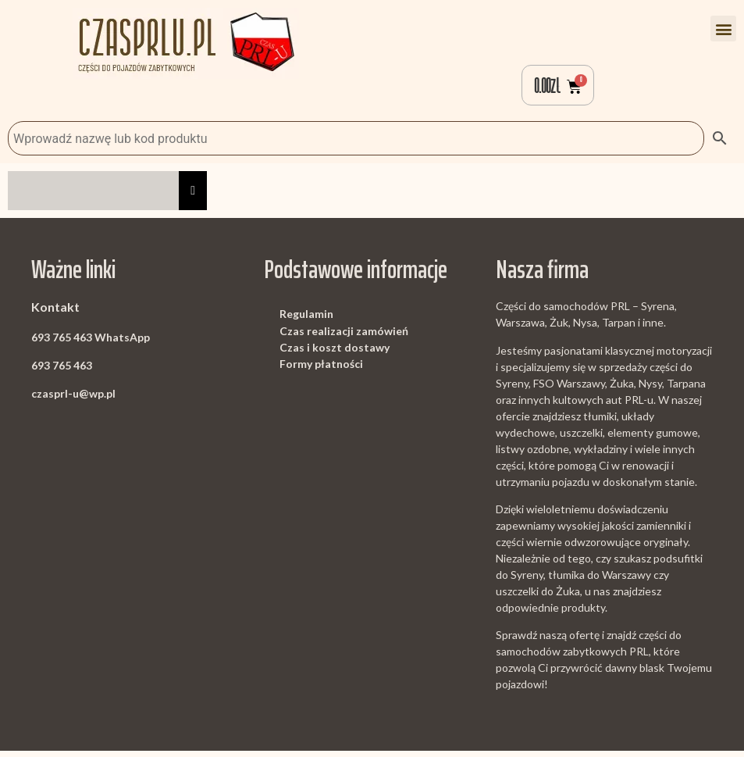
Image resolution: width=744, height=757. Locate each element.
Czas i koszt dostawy (334, 353)
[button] (723, 28)
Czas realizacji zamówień (343, 336)
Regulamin (306, 320)
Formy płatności (321, 370)
